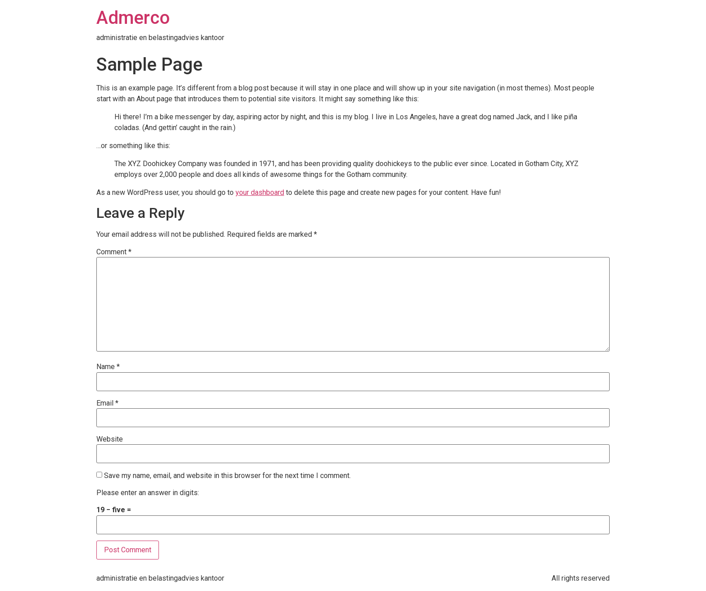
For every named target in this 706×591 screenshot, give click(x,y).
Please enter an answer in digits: (147, 492)
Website (109, 439)
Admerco (133, 17)
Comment (113, 252)
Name (108, 366)
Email (107, 403)
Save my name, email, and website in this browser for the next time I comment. (227, 475)
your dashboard (259, 192)
